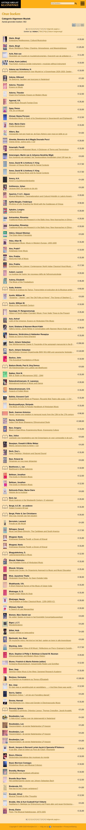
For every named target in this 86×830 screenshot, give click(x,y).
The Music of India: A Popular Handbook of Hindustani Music (34, 407)
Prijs (45, 31)
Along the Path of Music (19, 259)
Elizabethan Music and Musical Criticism (25, 765)
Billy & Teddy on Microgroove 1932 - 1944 (26, 376)
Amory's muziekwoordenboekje (22, 181)
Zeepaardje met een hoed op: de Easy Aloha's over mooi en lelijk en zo (38, 134)
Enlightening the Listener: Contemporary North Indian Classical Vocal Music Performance (45, 266)
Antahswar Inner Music (18, 251)
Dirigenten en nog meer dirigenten (23, 461)
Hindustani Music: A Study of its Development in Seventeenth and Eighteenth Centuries (44, 118)
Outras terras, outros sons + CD (22, 142)
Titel (40, 31)
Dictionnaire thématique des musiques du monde (29, 757)
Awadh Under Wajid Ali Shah (21, 594)
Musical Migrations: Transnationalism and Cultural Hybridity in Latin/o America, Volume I (45, 196)
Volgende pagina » (53, 29)
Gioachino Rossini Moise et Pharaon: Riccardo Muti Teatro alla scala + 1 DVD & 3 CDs (44, 399)
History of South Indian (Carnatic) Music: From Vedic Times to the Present (39, 313)
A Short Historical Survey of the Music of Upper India (30, 586)
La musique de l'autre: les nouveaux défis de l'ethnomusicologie (35, 274)
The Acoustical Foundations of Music (24, 360)
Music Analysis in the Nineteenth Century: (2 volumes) (31, 500)
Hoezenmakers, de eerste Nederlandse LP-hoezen (30, 726)
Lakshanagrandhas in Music (20, 555)
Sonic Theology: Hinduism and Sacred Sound (27, 453)
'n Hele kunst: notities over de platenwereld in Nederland (32, 718)
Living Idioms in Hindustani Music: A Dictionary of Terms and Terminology (39, 150)
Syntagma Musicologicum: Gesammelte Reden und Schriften (34, 664)
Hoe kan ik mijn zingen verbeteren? (23, 789)
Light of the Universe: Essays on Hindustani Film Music (31, 321)
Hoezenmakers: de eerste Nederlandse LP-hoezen (30, 742)
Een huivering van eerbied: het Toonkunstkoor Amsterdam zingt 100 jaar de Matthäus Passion (47, 157)
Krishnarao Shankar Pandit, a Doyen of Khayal (28, 539)
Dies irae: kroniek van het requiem (23, 516)
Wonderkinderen (16, 625)
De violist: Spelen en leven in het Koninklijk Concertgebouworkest (36, 617)
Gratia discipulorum (17, 126)
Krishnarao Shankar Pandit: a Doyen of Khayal (28, 547)
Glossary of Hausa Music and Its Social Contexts (29, 165)
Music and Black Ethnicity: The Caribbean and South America (34, 531)
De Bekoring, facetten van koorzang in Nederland (29, 79)
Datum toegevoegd (55, 31)
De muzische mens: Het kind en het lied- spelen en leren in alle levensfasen (40, 640)
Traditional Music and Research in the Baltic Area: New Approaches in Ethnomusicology (45, 220)
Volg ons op (45, 827)
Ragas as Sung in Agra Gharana (22, 337)
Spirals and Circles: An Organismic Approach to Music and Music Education (40, 570)
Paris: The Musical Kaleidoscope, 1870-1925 (27, 812)
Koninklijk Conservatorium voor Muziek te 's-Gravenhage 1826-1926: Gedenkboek (42, 72)
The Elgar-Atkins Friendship (20, 235)
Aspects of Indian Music (19, 391)
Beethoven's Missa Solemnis (21, 469)
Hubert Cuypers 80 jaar (18, 508)
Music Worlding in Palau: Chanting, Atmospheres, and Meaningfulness (38, 48)
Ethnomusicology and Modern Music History (27, 656)
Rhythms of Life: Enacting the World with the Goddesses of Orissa (36, 204)
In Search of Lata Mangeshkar (21, 609)
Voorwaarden (57, 827)
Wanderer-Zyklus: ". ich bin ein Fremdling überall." (29, 695)
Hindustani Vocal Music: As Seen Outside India (28, 578)
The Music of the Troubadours (21, 282)
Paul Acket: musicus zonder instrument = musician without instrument (37, 64)
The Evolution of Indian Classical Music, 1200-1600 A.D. (32, 601)
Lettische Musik (15, 212)
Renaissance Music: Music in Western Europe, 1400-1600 (33, 243)
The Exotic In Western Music (20, 477)
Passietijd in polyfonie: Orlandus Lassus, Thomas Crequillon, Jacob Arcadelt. (40, 711)
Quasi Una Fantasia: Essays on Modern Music (28, 95)
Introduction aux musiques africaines (24, 773)
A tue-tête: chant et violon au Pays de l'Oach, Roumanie (32, 750)
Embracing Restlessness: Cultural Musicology (28, 40)
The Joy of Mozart (16, 111)
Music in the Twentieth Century (21, 305)
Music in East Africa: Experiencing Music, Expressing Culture (34, 430)
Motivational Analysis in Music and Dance (26, 383)
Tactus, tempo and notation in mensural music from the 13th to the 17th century (41, 414)
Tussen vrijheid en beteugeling (21, 633)
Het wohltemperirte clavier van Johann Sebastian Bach (31, 781)
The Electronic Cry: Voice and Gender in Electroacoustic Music (34, 703)
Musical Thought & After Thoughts (23, 796)
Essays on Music (16, 87)
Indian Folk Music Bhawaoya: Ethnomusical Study (29, 422)
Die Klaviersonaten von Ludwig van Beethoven (28, 368)
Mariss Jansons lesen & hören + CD (24, 446)
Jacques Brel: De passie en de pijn (23, 188)
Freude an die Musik (17, 524)
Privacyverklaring (70, 827)
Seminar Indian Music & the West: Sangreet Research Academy (35, 672)
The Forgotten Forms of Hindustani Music (26, 563)
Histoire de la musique (18, 492)
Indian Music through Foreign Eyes (23, 103)
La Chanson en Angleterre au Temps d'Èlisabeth (29, 679)
